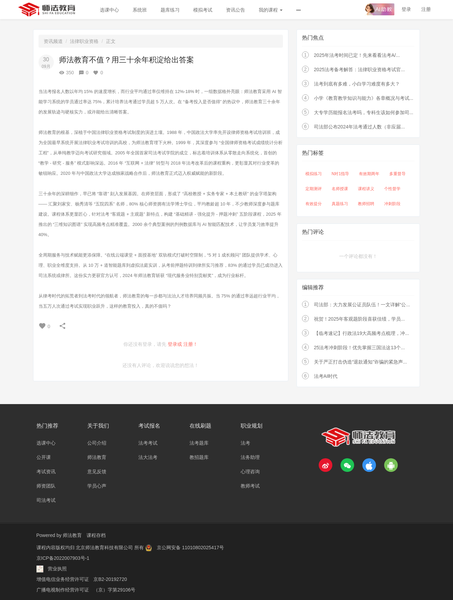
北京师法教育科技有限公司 (105, 547)
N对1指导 (340, 173)
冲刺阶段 (392, 203)
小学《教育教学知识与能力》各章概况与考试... (363, 98)
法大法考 (147, 457)
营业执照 (57, 567)
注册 (426, 9)
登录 (406, 9)
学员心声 (96, 486)
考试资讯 (46, 471)
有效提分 (313, 203)
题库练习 (170, 10)
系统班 (140, 10)
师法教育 (96, 457)
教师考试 (250, 486)
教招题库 (199, 457)
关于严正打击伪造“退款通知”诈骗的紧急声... (360, 362)
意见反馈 (96, 471)
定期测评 (313, 188)
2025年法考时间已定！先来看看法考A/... (357, 55)
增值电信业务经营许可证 (62, 578)
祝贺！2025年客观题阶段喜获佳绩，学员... (359, 319)
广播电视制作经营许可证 (62, 588)
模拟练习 (313, 173)
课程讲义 (366, 188)
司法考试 (46, 500)
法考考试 (147, 443)
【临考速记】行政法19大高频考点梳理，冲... (361, 333)
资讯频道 (53, 41)
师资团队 (46, 486)
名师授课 (340, 188)
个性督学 (392, 188)
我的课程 (271, 10)
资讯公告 (235, 10)
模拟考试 (202, 10)
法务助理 (250, 457)
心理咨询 (250, 471)
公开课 (43, 457)
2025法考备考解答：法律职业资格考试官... (359, 69)
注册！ (190, 344)
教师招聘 (366, 203)
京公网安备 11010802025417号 (190, 547)
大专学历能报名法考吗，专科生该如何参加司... (363, 112)
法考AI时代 (325, 376)
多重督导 (397, 173)
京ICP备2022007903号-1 (63, 557)
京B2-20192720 (110, 578)
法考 (245, 443)
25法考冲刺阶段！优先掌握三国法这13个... (359, 347)
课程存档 (96, 535)
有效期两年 (369, 173)
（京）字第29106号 (114, 588)
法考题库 (199, 443)
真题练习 (340, 203)
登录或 (175, 344)
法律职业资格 (84, 41)
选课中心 (109, 10)
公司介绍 (96, 443)
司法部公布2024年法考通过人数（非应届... (359, 126)
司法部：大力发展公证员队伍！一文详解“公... (362, 304)
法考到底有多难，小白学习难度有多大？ (357, 84)
